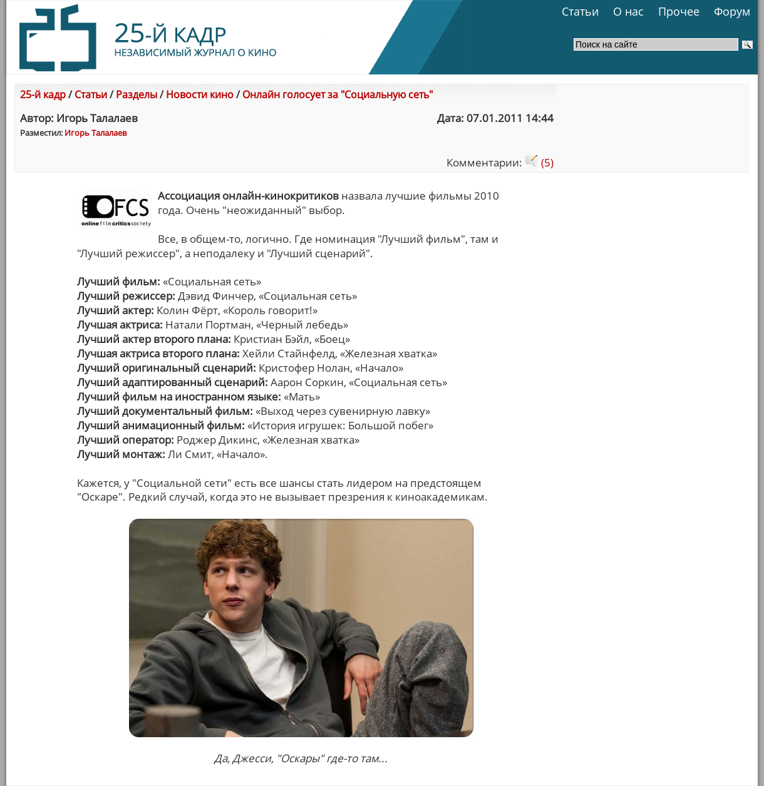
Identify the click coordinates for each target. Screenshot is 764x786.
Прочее (678, 11)
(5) (539, 162)
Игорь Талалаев (95, 132)
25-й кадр (43, 94)
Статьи (580, 11)
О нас (628, 11)
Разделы (136, 94)
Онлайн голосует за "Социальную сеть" (337, 94)
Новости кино (200, 94)
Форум (732, 11)
